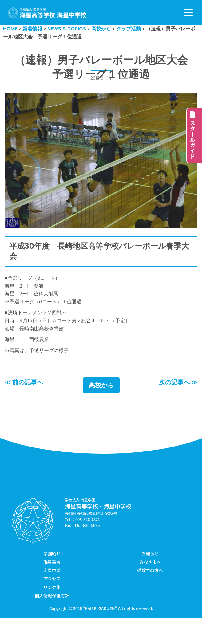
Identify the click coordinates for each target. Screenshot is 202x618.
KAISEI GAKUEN (100, 608)
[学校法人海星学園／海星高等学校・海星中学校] (47, 13)
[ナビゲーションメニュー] (188, 12)
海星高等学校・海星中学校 (98, 506)
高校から (101, 385)
